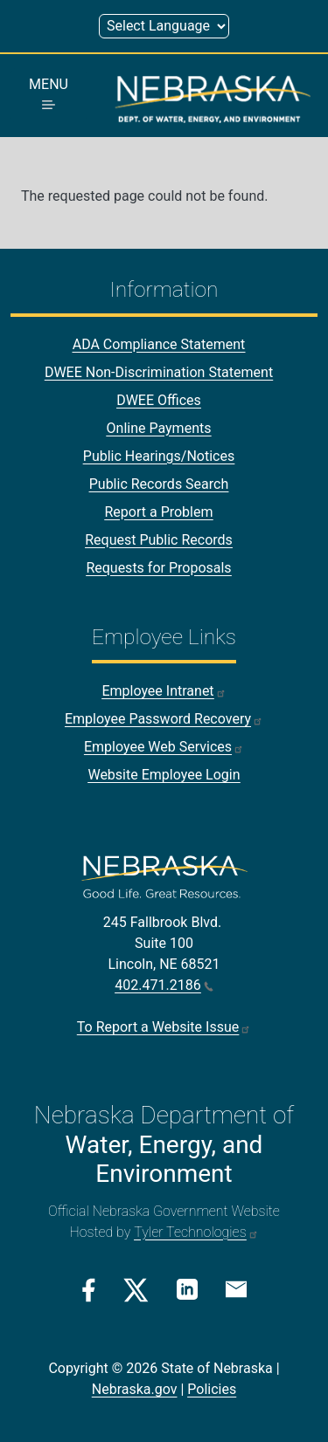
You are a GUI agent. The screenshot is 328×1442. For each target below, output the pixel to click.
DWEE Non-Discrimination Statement (159, 372)
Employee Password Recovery (164, 719)
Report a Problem (158, 512)
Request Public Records (159, 540)
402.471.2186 (164, 985)
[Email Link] (236, 1288)
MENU (48, 92)
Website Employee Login (163, 774)
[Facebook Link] (88, 1290)
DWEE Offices (158, 400)
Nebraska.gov (135, 1389)
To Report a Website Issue (164, 1027)
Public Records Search (159, 484)
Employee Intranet (163, 691)
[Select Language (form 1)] (164, 26)
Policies (211, 1389)
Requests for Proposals (158, 568)
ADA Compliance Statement (159, 344)
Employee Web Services (164, 746)
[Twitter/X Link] (136, 1290)
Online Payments (159, 428)
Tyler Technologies (196, 1232)
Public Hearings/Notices (158, 456)
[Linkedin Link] (187, 1289)
